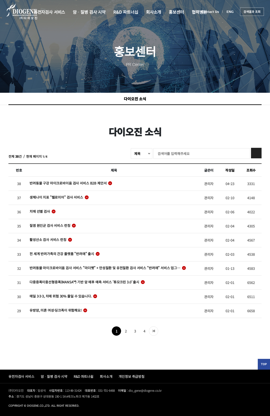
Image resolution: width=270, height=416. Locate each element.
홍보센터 (177, 12)
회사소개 (153, 12)
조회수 (251, 170)
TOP (264, 364)
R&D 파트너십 (125, 12)
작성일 (230, 170)
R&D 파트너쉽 (83, 376)
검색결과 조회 (251, 12)
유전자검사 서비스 (47, 12)
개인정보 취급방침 (131, 376)
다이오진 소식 (135, 98)
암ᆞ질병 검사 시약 (88, 12)
